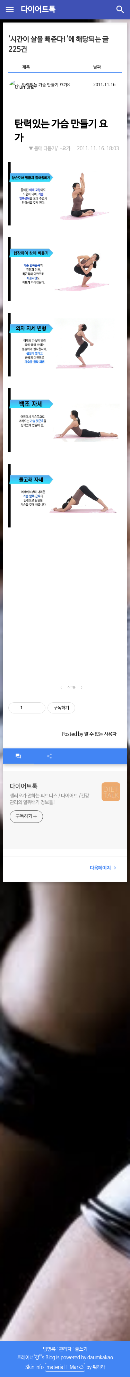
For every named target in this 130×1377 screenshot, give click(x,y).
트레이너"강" (29, 1357)
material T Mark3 (65, 1367)
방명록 (49, 1349)
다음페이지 (104, 868)
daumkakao (100, 1357)
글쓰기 (81, 1349)
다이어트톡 (38, 9)
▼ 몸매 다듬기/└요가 (49, 148)
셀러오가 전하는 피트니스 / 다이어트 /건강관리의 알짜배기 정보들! (49, 799)
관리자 (65, 1349)
